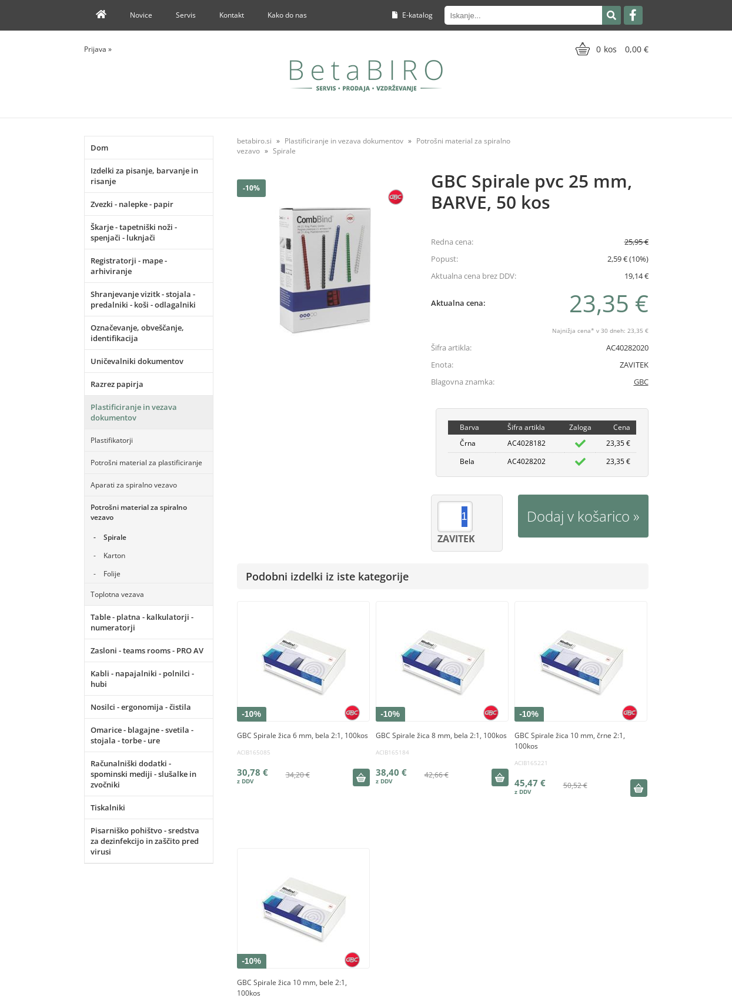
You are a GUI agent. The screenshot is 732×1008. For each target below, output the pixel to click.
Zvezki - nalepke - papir (132, 204)
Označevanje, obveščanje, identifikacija (137, 332)
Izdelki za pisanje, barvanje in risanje (144, 175)
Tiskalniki (108, 807)
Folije (112, 574)
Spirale (114, 537)
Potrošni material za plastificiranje (146, 463)
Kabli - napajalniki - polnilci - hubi (142, 678)
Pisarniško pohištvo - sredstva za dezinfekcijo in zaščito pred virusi (145, 841)
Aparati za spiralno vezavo (134, 485)
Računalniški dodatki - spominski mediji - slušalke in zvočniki (143, 774)
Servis (186, 15)
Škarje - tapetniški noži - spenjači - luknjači (134, 232)
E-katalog (412, 15)
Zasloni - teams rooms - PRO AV (147, 650)
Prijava (98, 49)
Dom (99, 147)
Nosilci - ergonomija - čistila (141, 707)
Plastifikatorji (112, 440)
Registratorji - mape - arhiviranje (129, 265)
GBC (641, 381)
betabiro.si (254, 141)
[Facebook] (633, 15)
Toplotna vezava (117, 594)
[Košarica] (611, 48)
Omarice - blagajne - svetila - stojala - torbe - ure (142, 735)
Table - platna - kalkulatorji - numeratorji (142, 622)
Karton (114, 555)
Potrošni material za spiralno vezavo (139, 512)
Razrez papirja (117, 384)
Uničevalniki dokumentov (137, 361)
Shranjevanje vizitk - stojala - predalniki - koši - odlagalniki (143, 299)
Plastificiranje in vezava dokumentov (134, 412)
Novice (141, 15)
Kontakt (231, 15)
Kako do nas (287, 15)
